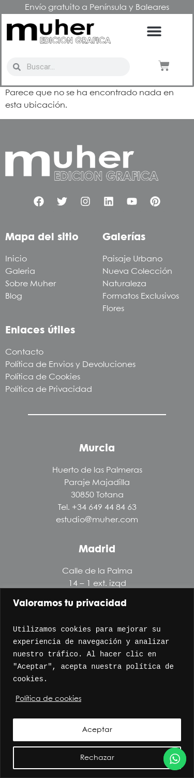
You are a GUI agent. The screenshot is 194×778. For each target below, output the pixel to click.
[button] (154, 31)
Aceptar (97, 729)
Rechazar (97, 757)
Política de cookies (48, 698)
